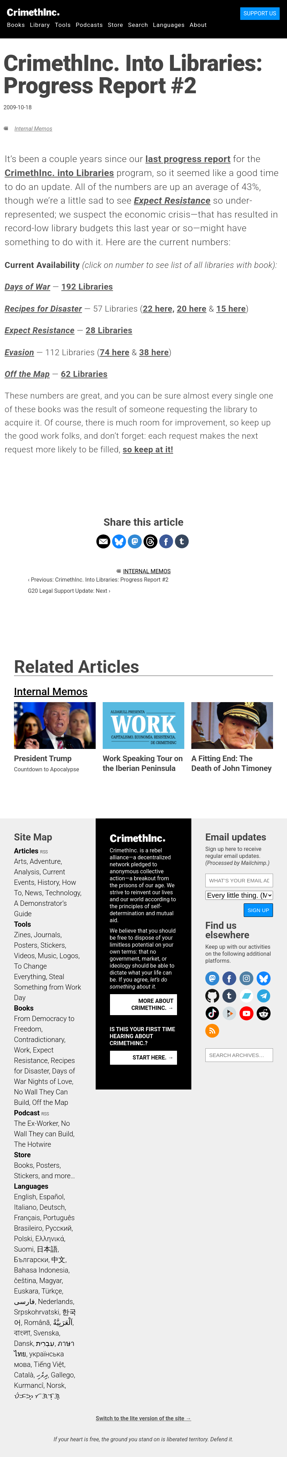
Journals (47, 935)
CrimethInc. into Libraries (59, 173)
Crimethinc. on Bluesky (264, 978)
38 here (154, 352)
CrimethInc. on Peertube (229, 1013)
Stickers (53, 945)
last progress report (188, 159)
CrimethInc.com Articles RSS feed (212, 1031)
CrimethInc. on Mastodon (212, 978)
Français (27, 1218)
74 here (115, 352)
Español (51, 1197)
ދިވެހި (42, 1375)
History (48, 882)
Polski (23, 1238)
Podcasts (89, 24)
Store (115, 24)
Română (37, 1322)
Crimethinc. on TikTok (212, 1013)
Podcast (26, 1113)
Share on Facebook (166, 541)
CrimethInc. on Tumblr (229, 996)
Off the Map (50, 1102)
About (198, 24)
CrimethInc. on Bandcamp (246, 996)
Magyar (50, 1280)
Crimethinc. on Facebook (229, 978)
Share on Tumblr (182, 541)
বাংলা (22, 1333)
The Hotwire (32, 1144)
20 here (192, 309)
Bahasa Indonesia (41, 1270)
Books (16, 24)
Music (47, 956)
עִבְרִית (45, 1343)
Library (40, 24)
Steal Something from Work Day (47, 987)
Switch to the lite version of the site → (143, 1418)
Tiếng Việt (49, 1364)
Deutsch (52, 1207)
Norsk (55, 1385)
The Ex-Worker (36, 1123)
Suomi (24, 1249)
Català (24, 1375)
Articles (26, 851)
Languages (169, 24)
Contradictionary (39, 1039)
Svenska (46, 1333)
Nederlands (55, 1301)
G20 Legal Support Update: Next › (69, 591)
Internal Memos (33, 128)
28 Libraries (109, 330)
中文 (58, 1259)
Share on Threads (150, 541)
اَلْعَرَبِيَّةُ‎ (63, 1322)
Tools (63, 24)
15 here (231, 309)
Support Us (260, 13)
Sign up (258, 910)
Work (22, 1050)
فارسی (24, 1301)
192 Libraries (87, 287)
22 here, (159, 309)
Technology (62, 893)
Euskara (26, 1291)
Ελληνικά (49, 1238)
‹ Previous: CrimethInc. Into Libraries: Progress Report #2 (98, 579)
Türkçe (52, 1291)
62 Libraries (84, 374)
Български (31, 1259)
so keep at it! (148, 449)
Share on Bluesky (119, 541)
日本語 (47, 1249)
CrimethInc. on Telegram (264, 996)
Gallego (62, 1375)
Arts (20, 861)
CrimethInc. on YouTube (246, 1013)
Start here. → (153, 1057)
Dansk (23, 1343)
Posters (25, 945)
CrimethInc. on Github (212, 996)
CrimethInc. (33, 12)
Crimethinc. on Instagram (246, 978)
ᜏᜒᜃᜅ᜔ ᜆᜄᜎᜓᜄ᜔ (37, 1396)
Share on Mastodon (135, 541)
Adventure (45, 861)
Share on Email (103, 541)
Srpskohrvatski (36, 1312)
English (25, 1197)
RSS (44, 852)
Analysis (26, 872)
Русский (58, 1228)
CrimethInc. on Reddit (264, 1013)
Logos (68, 956)
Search (138, 24)
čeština (25, 1280)
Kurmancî (28, 1385)
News (33, 893)
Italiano (25, 1207)
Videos (24, 956)
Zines (22, 935)
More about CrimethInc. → (152, 1004)
